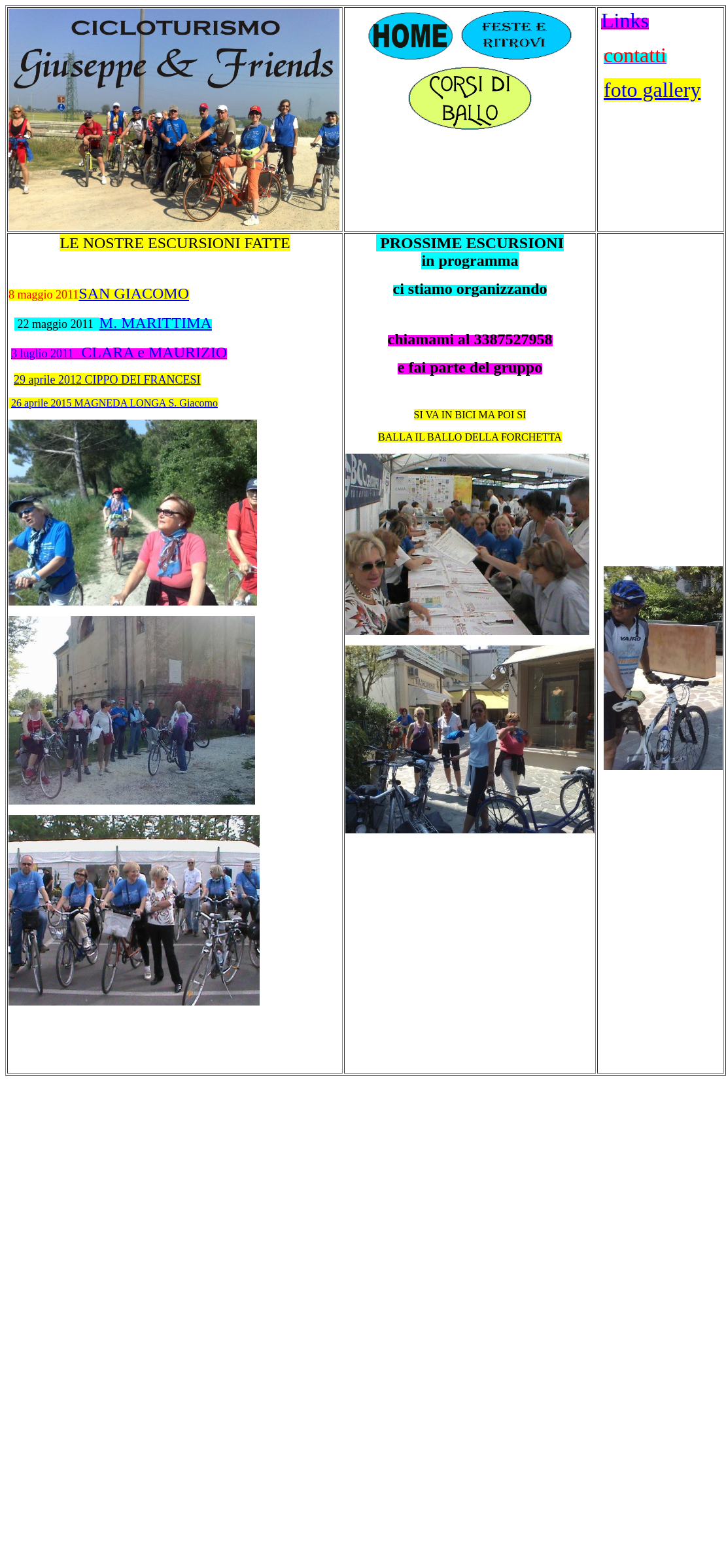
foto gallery (652, 89)
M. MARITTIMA (155, 322)
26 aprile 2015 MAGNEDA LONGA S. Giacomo (114, 402)
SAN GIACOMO (133, 293)
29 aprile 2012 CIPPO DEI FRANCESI (107, 379)
